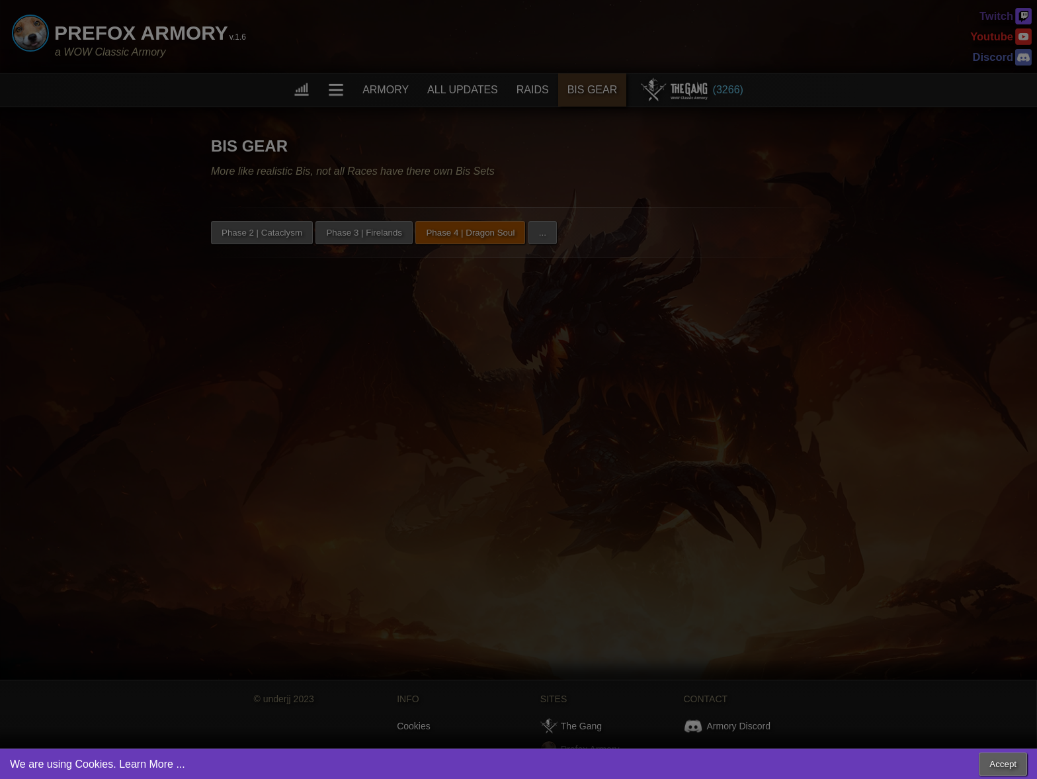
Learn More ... (152, 764)
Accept (1002, 764)
